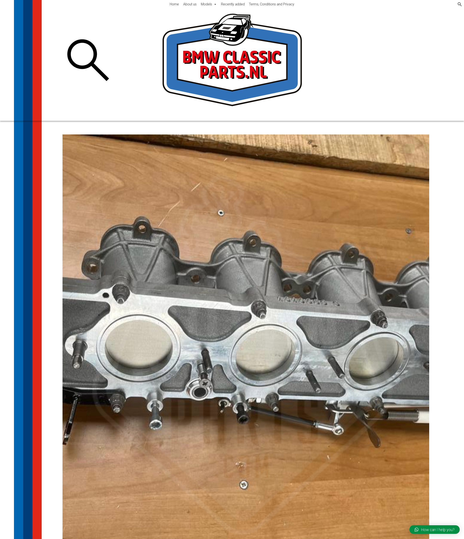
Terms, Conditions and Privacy (271, 4)
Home (174, 4)
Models (209, 4)
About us (190, 4)
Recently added (233, 4)
